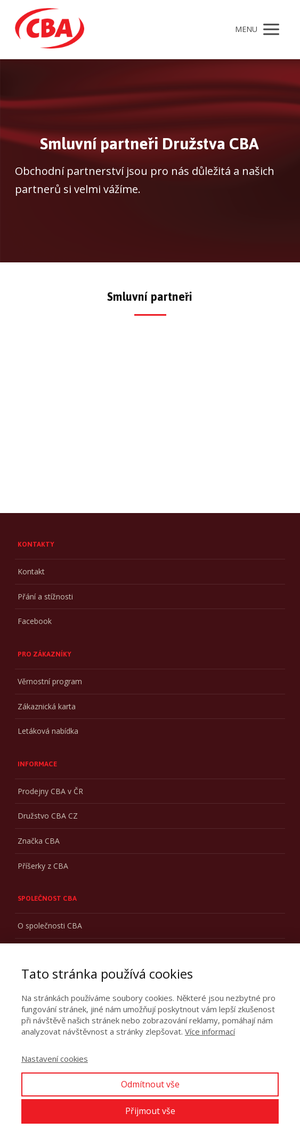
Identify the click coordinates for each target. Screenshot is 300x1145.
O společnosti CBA (50, 925)
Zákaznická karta (47, 706)
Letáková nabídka (48, 731)
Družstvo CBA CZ (48, 816)
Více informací (210, 1031)
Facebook (35, 621)
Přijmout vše (150, 1111)
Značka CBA (39, 841)
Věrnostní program (50, 681)
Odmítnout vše (150, 1084)
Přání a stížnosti (45, 596)
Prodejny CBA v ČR (50, 791)
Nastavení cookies (54, 1058)
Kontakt (31, 571)
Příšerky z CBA (43, 866)
